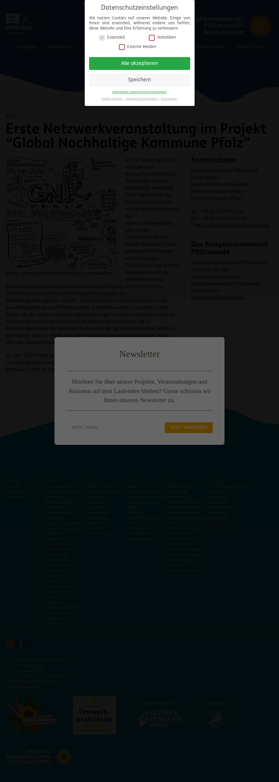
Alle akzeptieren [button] (139, 61)
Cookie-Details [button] (112, 96)
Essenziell (112, 35)
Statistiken (162, 35)
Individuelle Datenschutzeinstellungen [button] (139, 89)
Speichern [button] (139, 77)
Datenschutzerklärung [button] (142, 96)
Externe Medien (137, 44)
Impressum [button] (169, 96)
